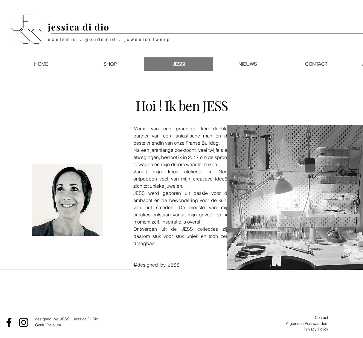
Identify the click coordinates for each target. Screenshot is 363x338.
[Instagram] (23, 322)
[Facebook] (9, 322)
